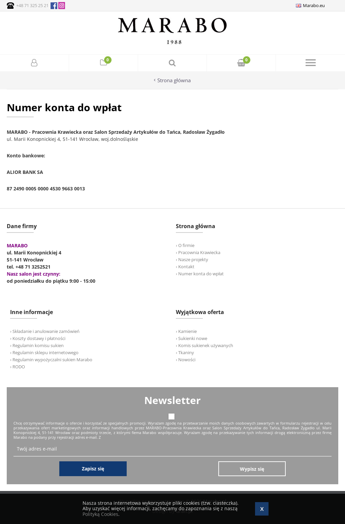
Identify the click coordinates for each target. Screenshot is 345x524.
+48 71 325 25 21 (32, 5)
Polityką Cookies (100, 514)
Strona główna (174, 80)
